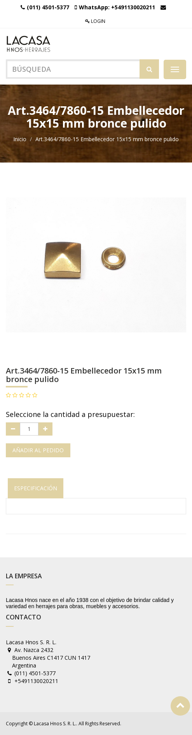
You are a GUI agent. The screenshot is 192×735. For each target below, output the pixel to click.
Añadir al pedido (38, 450)
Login (95, 21)
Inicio (19, 139)
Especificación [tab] (35, 488)
